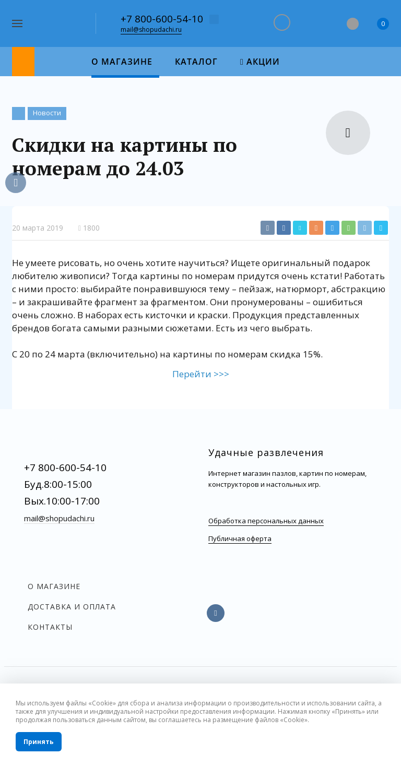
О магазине (54, 586)
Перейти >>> (200, 374)
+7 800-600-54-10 (162, 19)
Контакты (50, 627)
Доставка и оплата (72, 607)
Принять (38, 741)
